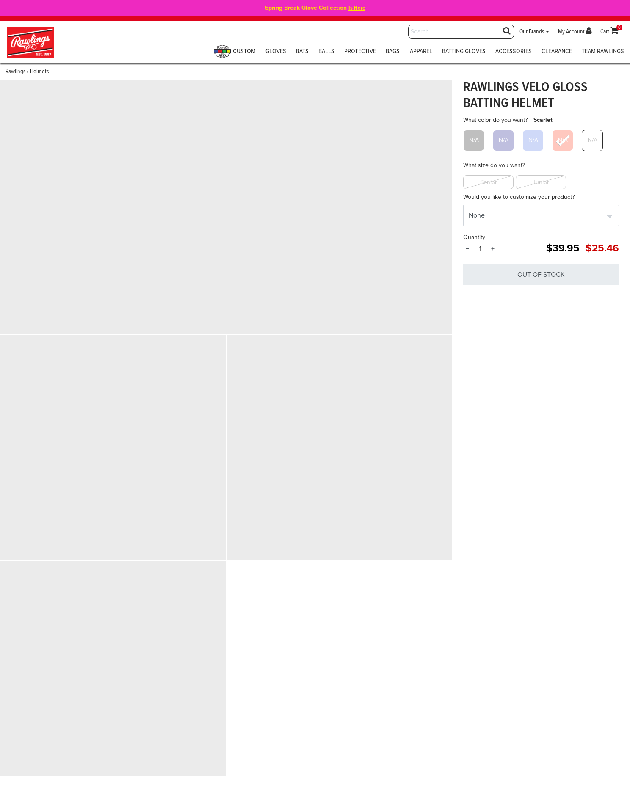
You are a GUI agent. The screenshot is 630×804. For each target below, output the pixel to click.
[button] (534, 31)
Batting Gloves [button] (464, 52)
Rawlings (15, 71)
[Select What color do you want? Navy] (503, 140)
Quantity (474, 237)
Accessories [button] (513, 52)
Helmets (39, 71)
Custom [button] (236, 52)
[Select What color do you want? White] (592, 140)
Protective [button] (360, 52)
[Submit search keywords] (507, 31)
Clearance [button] (557, 52)
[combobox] (461, 32)
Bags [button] (393, 52)
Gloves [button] (275, 52)
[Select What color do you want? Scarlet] (562, 140)
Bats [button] (302, 52)
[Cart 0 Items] (609, 32)
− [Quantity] (467, 249)
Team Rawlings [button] (603, 52)
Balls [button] (326, 52)
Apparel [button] (421, 52)
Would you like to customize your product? (519, 197)
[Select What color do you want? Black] (473, 140)
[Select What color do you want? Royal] (533, 140)
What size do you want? (494, 165)
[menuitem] (238, 54)
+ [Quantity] (493, 249)
